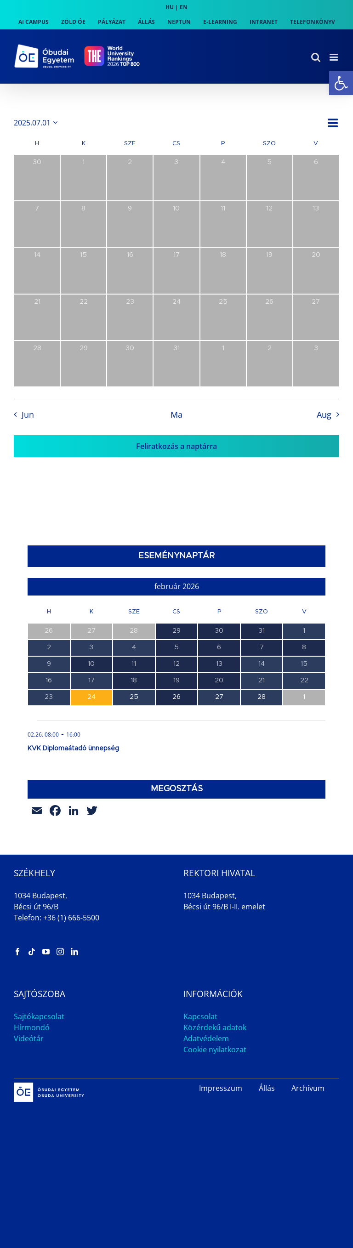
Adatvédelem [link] (206, 1038)
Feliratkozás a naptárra (176, 446)
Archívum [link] (308, 1088)
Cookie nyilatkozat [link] (214, 1049)
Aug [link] (324, 414)
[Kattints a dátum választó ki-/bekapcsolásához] (37, 122)
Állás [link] (267, 1088)
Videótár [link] (29, 1038)
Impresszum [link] (220, 1088)
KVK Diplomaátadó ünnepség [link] (73, 748)
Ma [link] (176, 414)
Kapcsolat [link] (200, 1016)
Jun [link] (28, 414)
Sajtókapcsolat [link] (39, 1016)
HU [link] (169, 7)
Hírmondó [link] (32, 1027)
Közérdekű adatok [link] (214, 1027)
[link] (341, 83)
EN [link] (184, 7)
